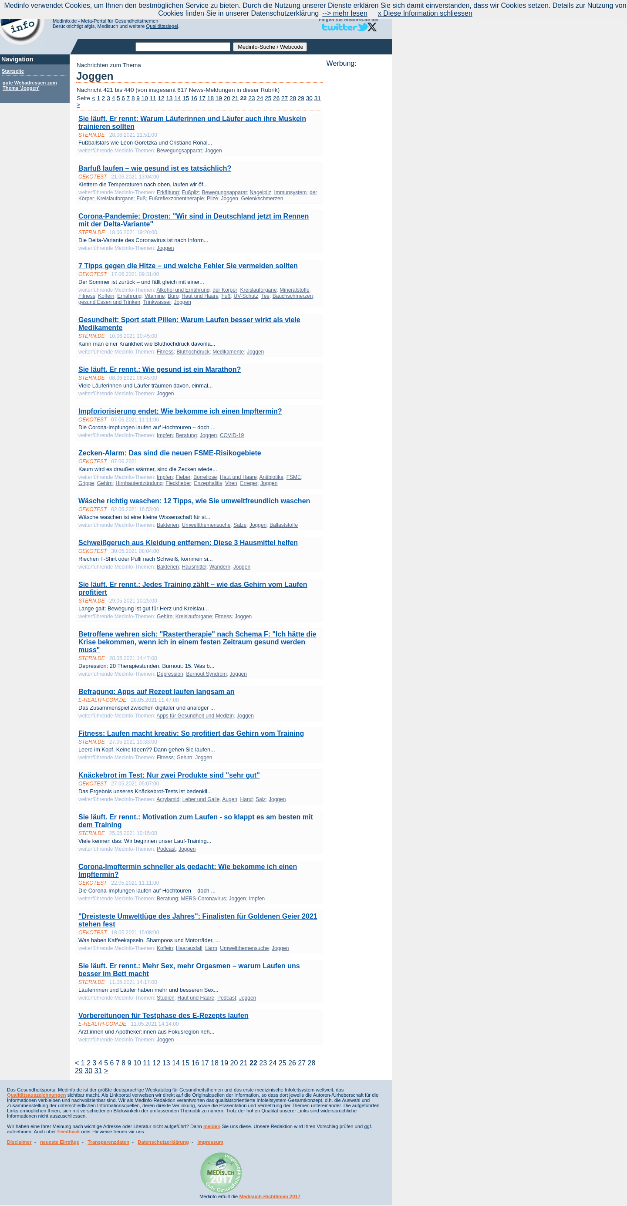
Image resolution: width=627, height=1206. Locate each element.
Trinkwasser (157, 302)
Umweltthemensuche (206, 525)
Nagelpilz (260, 192)
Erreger (248, 483)
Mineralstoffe (294, 290)
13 (169, 98)
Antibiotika (271, 477)
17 (202, 98)
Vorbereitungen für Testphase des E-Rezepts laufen (163, 1015)
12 (161, 98)
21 (235, 98)
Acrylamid (167, 799)
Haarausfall (189, 948)
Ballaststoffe (284, 525)
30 (309, 98)
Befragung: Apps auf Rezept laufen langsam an (156, 691)
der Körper (224, 290)
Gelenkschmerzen (262, 198)
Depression (170, 674)
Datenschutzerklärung (163, 1142)
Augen (229, 799)
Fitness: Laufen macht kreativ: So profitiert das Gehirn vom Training (191, 733)
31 (317, 98)
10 (145, 98)
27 (284, 98)
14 (177, 98)
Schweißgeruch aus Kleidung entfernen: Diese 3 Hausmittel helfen (188, 542)
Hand (246, 799)
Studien (166, 998)
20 (227, 98)
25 (268, 98)
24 (259, 98)
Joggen (213, 151)
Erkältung (168, 192)
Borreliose (205, 477)
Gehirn (105, 483)
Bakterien (168, 525)
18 (210, 98)
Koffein (106, 296)
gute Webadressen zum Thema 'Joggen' (30, 85)
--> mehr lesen (344, 13)
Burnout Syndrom (206, 674)
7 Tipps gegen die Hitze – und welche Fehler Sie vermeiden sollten (188, 265)
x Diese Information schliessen (425, 13)
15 (185, 98)
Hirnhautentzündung (138, 483)
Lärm (211, 948)
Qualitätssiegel (162, 26)
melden (211, 1126)
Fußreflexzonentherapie (176, 198)
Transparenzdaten (108, 1142)
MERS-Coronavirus (203, 899)
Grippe (86, 483)
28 (293, 98)
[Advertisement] (357, 198)
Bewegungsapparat (179, 151)
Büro (173, 296)
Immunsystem (290, 192)
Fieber (182, 477)
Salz (261, 799)
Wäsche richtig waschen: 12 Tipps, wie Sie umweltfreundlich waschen (194, 501)
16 (194, 98)
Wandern (219, 567)
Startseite (13, 71)
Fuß (140, 198)
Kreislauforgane (115, 198)
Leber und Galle (200, 799)
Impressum (210, 1142)
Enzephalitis (208, 483)
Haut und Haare (200, 296)
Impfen (165, 435)
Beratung (186, 435)
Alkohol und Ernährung (182, 290)
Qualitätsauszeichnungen (36, 1095)
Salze (239, 525)
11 (153, 98)
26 (276, 98)
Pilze (212, 198)
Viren (231, 483)
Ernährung (129, 296)
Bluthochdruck (192, 352)
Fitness (86, 296)
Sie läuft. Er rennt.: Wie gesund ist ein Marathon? (159, 369)
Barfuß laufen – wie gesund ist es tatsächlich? (154, 168)
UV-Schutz (246, 296)
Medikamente (228, 352)
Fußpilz (190, 192)
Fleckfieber (178, 483)
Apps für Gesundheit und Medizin (194, 716)
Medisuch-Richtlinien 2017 (269, 1196)
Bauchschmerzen (293, 296)
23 (251, 98)
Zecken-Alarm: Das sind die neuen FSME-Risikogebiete (169, 453)
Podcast (166, 849)
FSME (294, 477)
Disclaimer (19, 1142)
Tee (265, 296)
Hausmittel (194, 567)
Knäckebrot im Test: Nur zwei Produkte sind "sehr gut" (169, 775)
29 (301, 98)
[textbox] (182, 46)
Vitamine (155, 296)
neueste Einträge (59, 1142)
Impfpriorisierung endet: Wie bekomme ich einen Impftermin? (180, 411)
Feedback (68, 1131)
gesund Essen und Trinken (109, 302)
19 (219, 98)
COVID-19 (232, 435)
